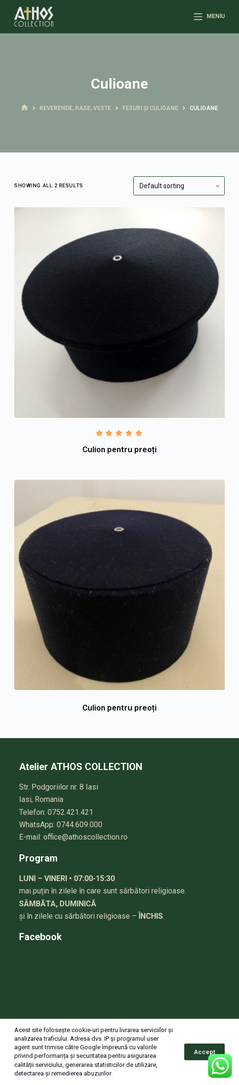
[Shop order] (179, 185)
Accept (204, 1051)
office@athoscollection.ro (85, 837)
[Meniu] (209, 16)
